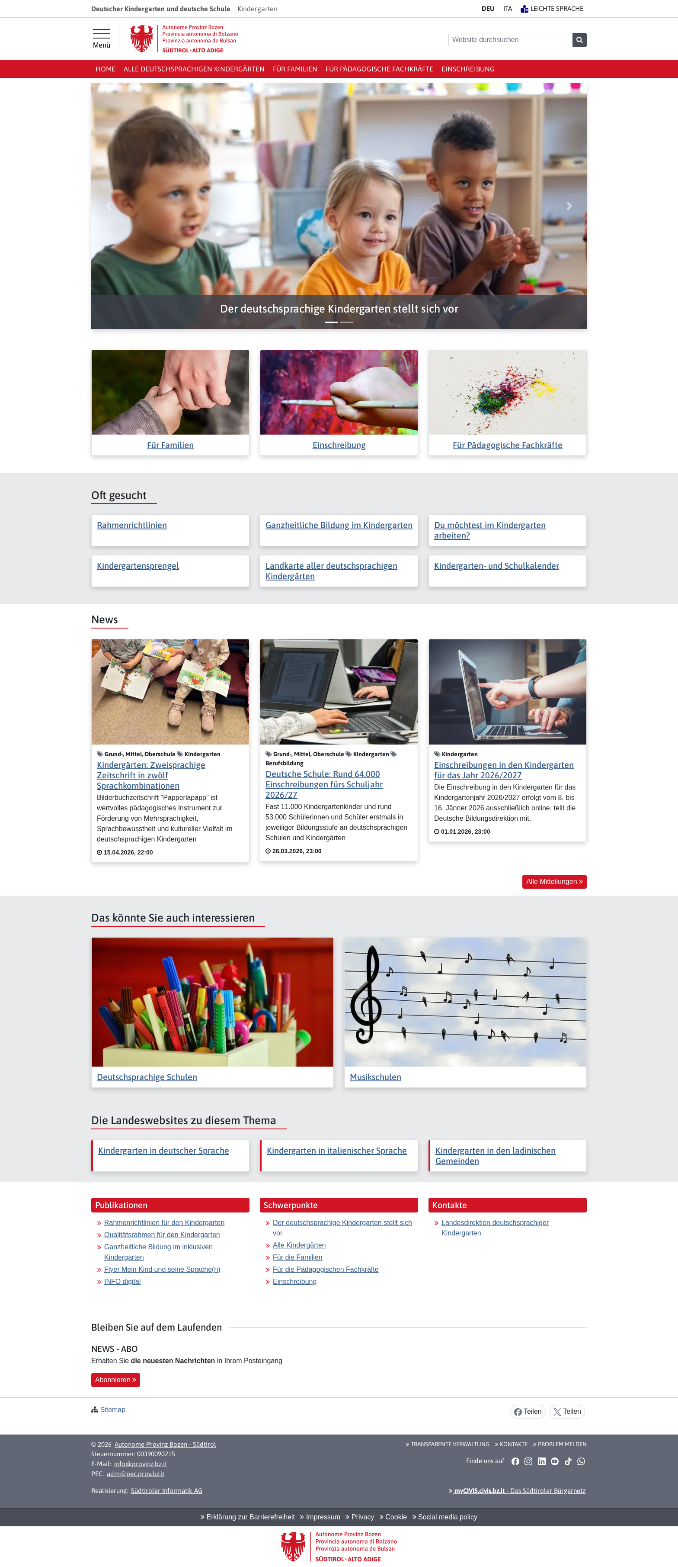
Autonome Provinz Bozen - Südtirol (165, 1444)
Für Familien (295, 69)
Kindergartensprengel (138, 566)
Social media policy (445, 1517)
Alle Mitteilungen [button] (554, 881)
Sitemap (112, 1409)
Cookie (393, 1517)
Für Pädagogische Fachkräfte (379, 69)
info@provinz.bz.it (140, 1463)
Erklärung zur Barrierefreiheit (248, 1517)
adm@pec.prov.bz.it (135, 1473)
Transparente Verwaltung (447, 1444)
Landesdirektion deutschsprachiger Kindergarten (495, 1228)
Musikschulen (375, 1077)
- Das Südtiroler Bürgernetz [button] (517, 1490)
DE (488, 8)
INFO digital (122, 1281)
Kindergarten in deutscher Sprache (163, 1150)
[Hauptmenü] (101, 39)
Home (105, 69)
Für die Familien (298, 1257)
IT (507, 8)
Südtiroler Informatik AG (166, 1490)
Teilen (528, 1412)
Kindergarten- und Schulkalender (496, 566)
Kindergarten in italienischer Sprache (337, 1150)
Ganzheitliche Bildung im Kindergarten (339, 525)
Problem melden (560, 1444)
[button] (339, 309)
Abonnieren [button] (115, 1379)
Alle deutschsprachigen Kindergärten (194, 69)
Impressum (320, 1517)
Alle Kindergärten (299, 1245)
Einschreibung (468, 69)
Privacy (359, 1517)
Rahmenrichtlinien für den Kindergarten (164, 1222)
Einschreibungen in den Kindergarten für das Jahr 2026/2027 (504, 770)
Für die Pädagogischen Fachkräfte (326, 1269)
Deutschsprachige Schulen (147, 1077)
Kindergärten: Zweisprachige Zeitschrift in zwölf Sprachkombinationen (151, 775)
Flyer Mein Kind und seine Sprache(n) (162, 1269)
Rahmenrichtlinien (132, 525)
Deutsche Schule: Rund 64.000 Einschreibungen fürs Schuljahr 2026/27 (324, 784)
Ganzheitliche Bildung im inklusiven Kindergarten (158, 1252)
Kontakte (511, 1444)
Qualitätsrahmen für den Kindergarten (162, 1234)
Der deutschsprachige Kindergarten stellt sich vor (342, 1228)
